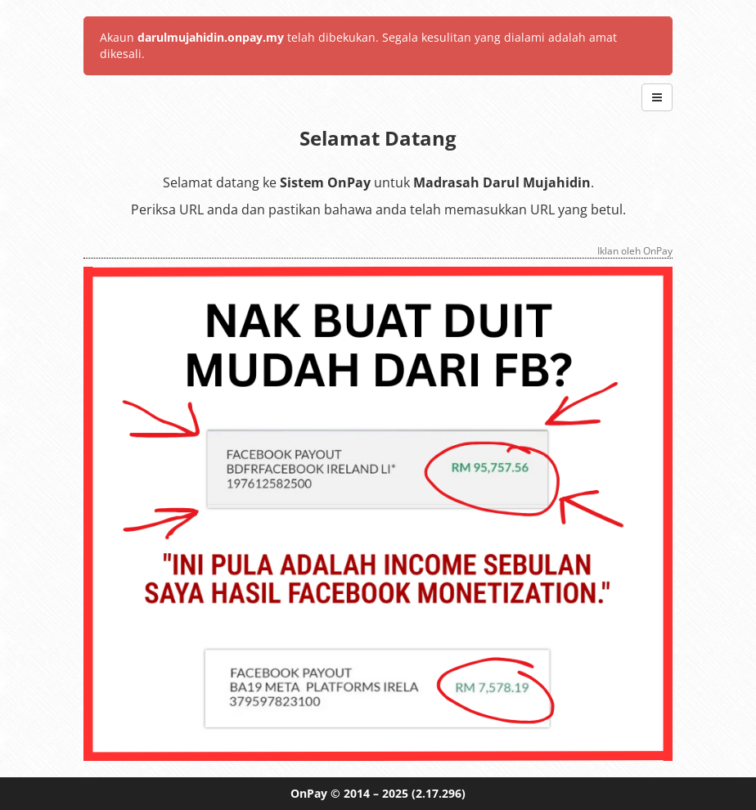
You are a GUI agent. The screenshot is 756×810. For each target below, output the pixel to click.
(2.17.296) (439, 793)
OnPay (308, 793)
